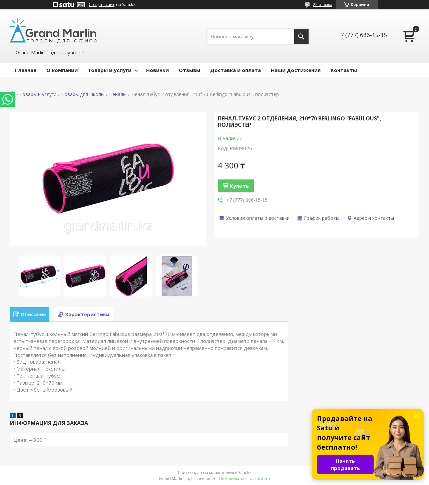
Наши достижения (296, 70)
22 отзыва (322, 4)
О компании (62, 70)
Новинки (157, 70)
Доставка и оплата (235, 70)
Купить (239, 185)
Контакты (344, 70)
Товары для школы (82, 94)
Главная (25, 70)
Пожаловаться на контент (244, 478)
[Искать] (301, 36)
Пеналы (117, 94)
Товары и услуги (109, 70)
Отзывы (189, 70)
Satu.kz (244, 472)
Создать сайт (101, 4)
